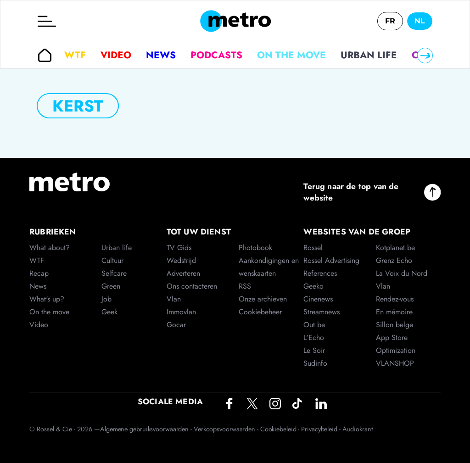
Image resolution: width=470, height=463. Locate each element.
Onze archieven (263, 299)
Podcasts (216, 55)
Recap (39, 273)
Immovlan (181, 312)
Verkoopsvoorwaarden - (227, 429)
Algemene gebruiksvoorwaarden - (147, 429)
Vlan (174, 299)
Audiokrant (357, 429)
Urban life (369, 55)
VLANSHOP (395, 363)
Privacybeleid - (321, 429)
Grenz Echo (394, 260)
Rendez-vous (395, 299)
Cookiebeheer (260, 312)
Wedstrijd (181, 260)
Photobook (255, 247)
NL (419, 21)
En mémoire (394, 312)
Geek (109, 312)
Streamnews (321, 312)
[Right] (425, 55)
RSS (245, 286)
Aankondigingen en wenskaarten (269, 267)
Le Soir (314, 350)
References (320, 273)
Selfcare (114, 273)
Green (110, 286)
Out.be (314, 324)
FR (390, 21)
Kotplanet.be (395, 247)
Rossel (313, 247)
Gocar (176, 324)
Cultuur (112, 260)
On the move (291, 55)
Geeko (313, 286)
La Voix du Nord (401, 273)
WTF (75, 55)
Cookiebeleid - (281, 429)
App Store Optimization (395, 344)
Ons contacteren (192, 286)
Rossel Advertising (331, 260)
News (161, 55)
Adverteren (183, 273)
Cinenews (318, 299)
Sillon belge (394, 324)
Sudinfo (315, 363)
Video (116, 55)
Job (106, 299)
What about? (49, 247)
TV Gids (179, 247)
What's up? (46, 299)
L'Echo (313, 337)
